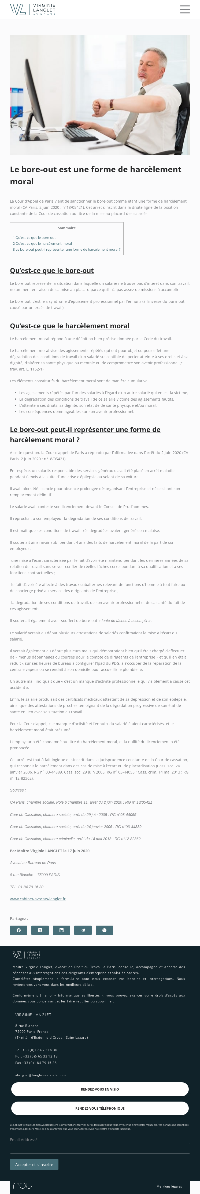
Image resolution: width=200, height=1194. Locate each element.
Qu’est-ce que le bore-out (34, 237)
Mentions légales (169, 1186)
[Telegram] (83, 930)
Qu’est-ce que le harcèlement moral (42, 243)
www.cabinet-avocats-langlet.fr (38, 898)
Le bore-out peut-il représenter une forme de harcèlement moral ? (67, 249)
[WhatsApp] (104, 930)
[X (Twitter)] (40, 930)
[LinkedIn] (61, 930)
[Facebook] (18, 930)
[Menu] (185, 9)
